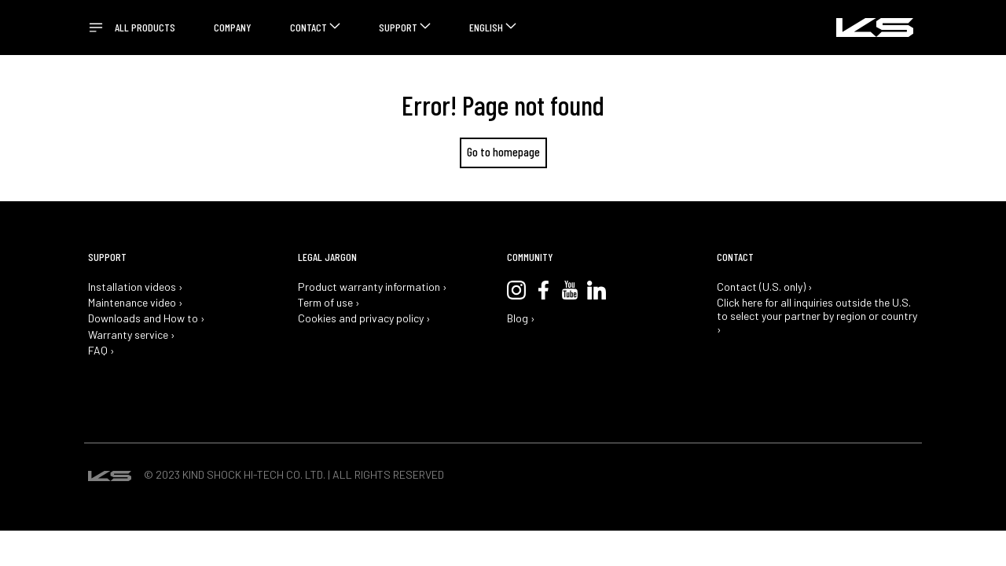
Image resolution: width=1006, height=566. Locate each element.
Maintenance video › (135, 302)
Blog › (521, 318)
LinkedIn (596, 290)
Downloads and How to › (146, 318)
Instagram (516, 290)
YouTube (569, 290)
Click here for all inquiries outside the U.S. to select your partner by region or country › (817, 316)
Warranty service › (131, 335)
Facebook (543, 290)
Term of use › (329, 302)
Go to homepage (503, 152)
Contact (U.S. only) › (765, 287)
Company (233, 27)
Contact (308, 27)
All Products (145, 27)
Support (398, 27)
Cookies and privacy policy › (364, 318)
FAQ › (101, 350)
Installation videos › (135, 287)
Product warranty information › (372, 287)
